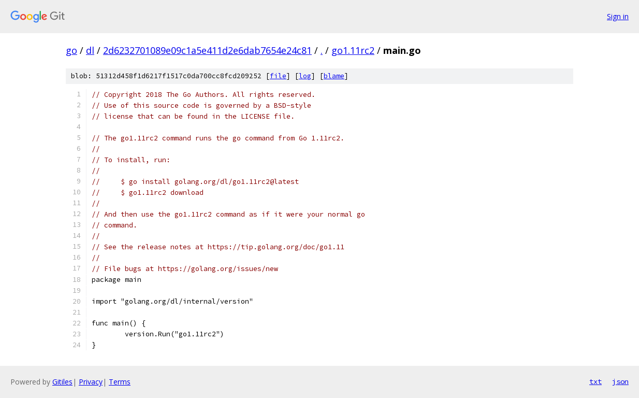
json (620, 381)
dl (90, 50)
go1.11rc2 (352, 50)
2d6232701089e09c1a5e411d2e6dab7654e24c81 (207, 50)
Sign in (618, 16)
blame (334, 76)
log (305, 76)
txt (595, 381)
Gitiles (62, 382)
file (278, 76)
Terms (119, 382)
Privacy (91, 382)
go (71, 50)
